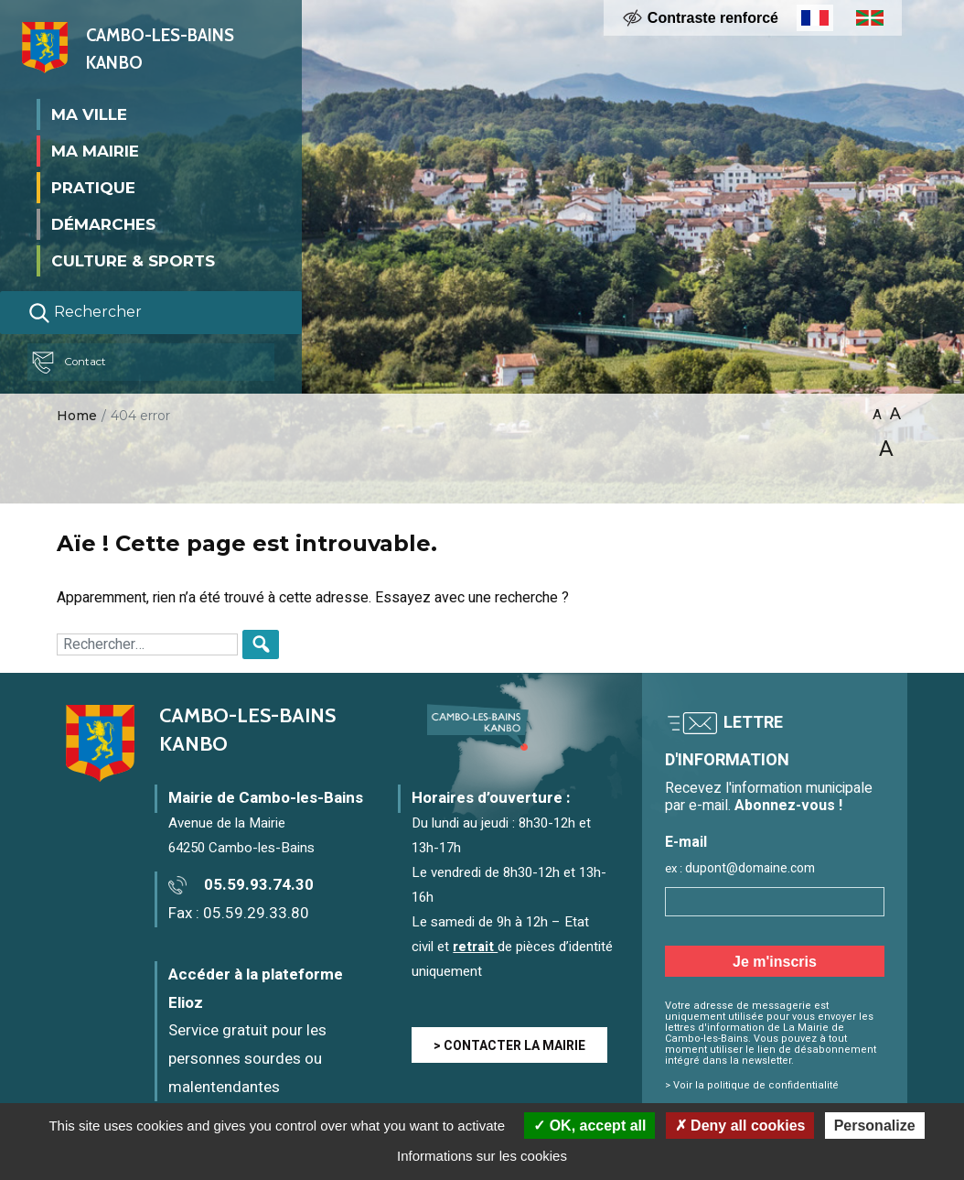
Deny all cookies (740, 1125)
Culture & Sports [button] (133, 260)
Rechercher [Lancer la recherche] (85, 312)
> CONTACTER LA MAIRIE (509, 1046)
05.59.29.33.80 (256, 913)
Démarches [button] (103, 223)
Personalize (875, 1125)
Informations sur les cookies (482, 1156)
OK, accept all (589, 1125)
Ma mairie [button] (95, 150)
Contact (76, 361)
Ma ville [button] (89, 113)
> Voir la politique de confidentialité (752, 1085)
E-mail (686, 842)
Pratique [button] (93, 187)
